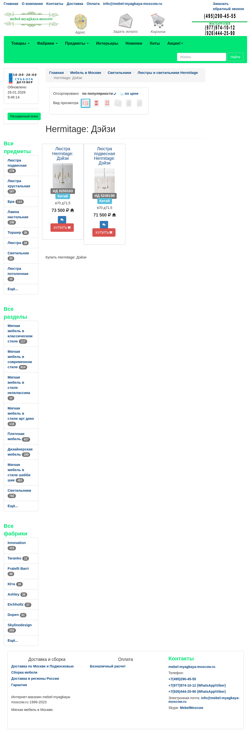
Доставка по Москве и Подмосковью (42, 666)
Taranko (18, 558)
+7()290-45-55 (182, 679)
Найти (235, 57)
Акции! (175, 43)
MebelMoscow (191, 708)
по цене (129, 93)
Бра (16, 202)
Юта (15, 584)
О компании (32, 4)
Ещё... (13, 289)
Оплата (93, 4)
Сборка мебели (24, 672)
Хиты (155, 43)
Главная (11, 4)
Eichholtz (19, 604)
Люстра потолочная (18, 274)
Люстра (18, 243)
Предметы (77, 43)
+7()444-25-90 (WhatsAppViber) (197, 691)
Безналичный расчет (108, 666)
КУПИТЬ (62, 228)
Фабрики (47, 43)
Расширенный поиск (24, 116)
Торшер (18, 232)
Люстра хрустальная (19, 186)
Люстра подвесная (17, 165)
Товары (20, 43)
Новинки (134, 43)
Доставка (75, 4)
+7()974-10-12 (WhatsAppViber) (197, 685)
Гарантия (19, 685)
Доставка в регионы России (35, 678)
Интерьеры (107, 43)
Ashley (17, 594)
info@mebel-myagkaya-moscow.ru (132, 4)
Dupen (17, 615)
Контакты (54, 4)
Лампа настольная (18, 217)
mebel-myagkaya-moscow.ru (191, 667)
